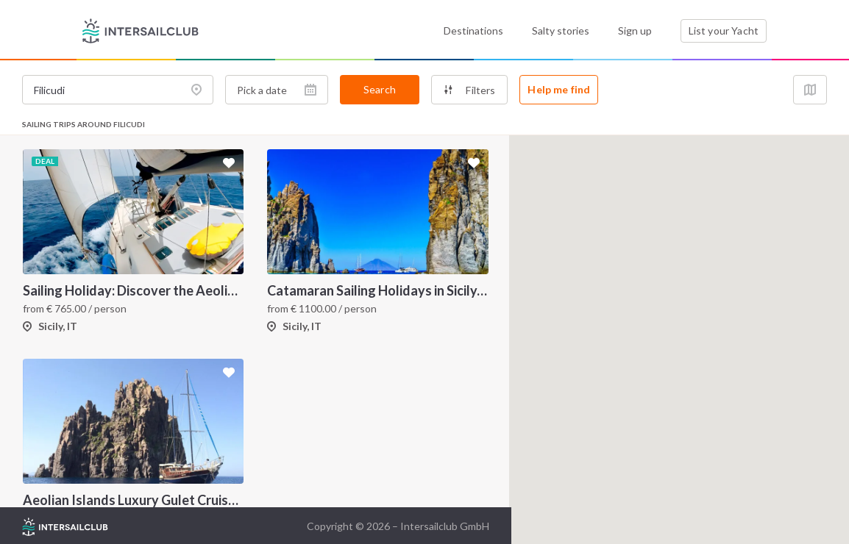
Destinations (473, 30)
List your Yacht (724, 30)
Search (379, 89)
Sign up (635, 30)
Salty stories (560, 30)
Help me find (558, 89)
